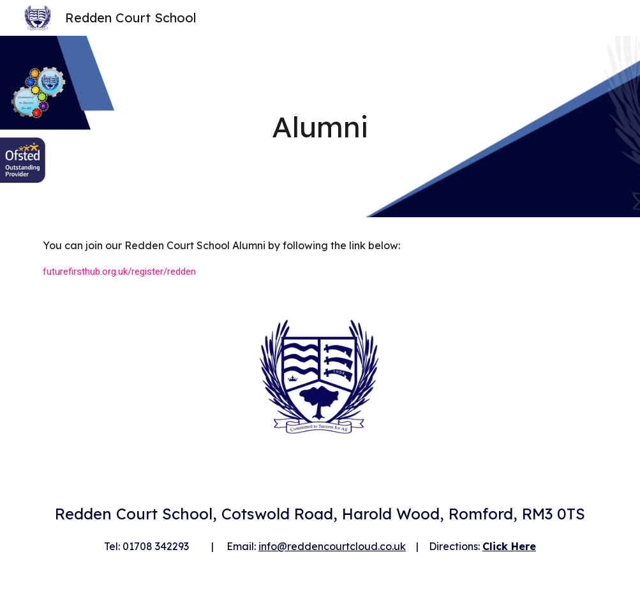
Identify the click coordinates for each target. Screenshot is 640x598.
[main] (319, 127)
